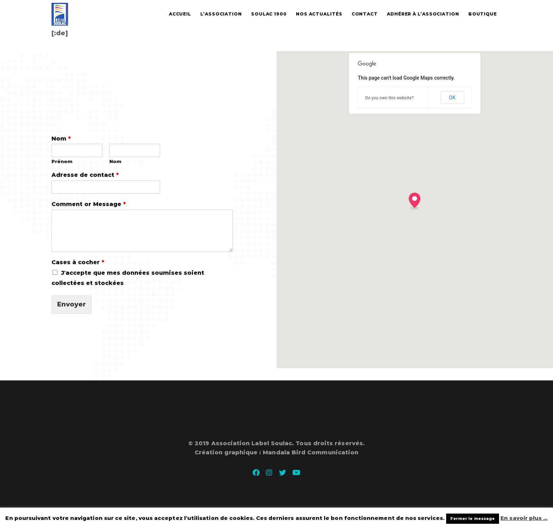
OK (452, 97)
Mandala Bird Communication (310, 452)
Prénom (61, 161)
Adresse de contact (85, 175)
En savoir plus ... (523, 518)
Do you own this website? (389, 97)
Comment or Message (88, 204)
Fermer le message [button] (472, 518)
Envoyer (71, 304)
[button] (414, 201)
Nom (61, 138)
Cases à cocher (77, 262)
